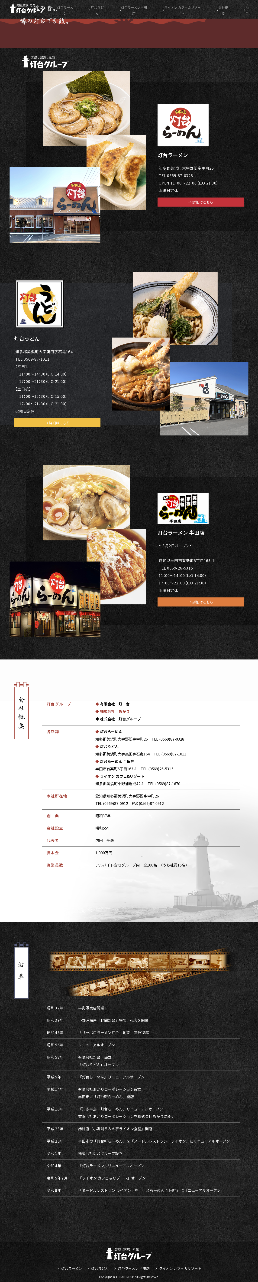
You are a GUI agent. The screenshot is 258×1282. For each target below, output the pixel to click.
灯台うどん (98, 8)
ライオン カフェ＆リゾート (180, 1268)
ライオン (186, 8)
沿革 (249, 8)
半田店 (135, 8)
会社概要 (227, 8)
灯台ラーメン (66, 8)
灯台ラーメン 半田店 (134, 1268)
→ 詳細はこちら (200, 202)
